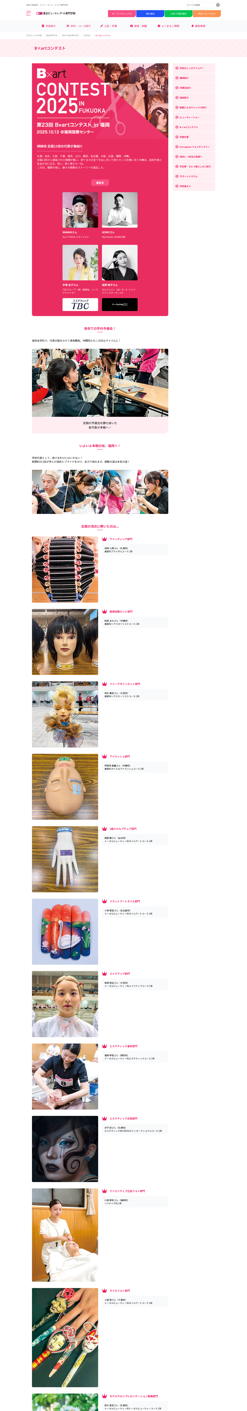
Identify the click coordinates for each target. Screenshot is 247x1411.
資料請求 (150, 13)
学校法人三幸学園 (35, 35)
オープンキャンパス (122, 13)
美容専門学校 (53, 35)
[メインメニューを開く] (28, 14)
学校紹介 (88, 35)
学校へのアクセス (207, 13)
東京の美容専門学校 (72, 35)
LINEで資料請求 (178, 13)
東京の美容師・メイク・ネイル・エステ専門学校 (47, 4)
